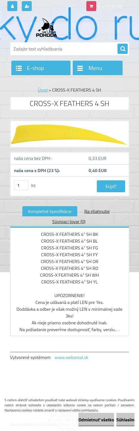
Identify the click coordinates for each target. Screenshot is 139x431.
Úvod (43, 89)
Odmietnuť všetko (96, 419)
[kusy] (21, 185)
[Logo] (49, 27)
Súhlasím (125, 419)
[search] (122, 49)
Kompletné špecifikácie (50, 211)
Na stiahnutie (97, 211)
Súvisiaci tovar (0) (68, 221)
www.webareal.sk (71, 357)
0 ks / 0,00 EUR (110, 7)
